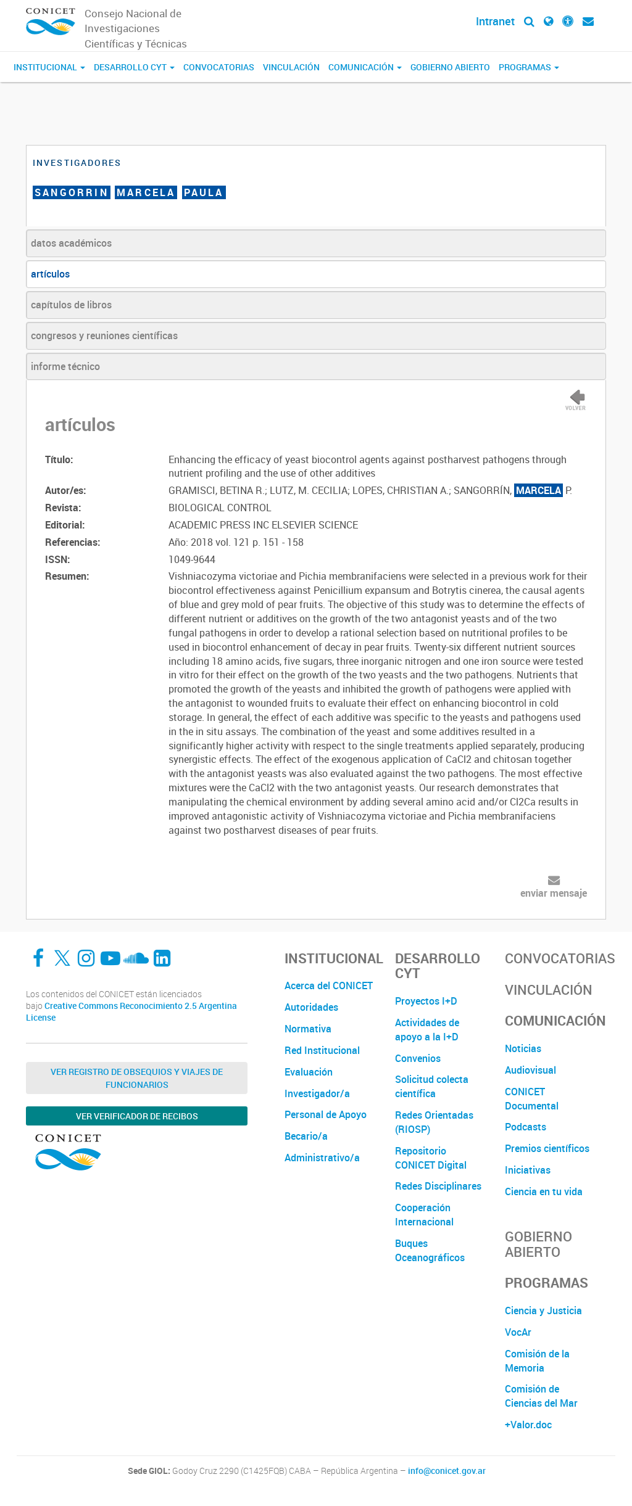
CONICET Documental (532, 1099)
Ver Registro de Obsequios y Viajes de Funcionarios (137, 1078)
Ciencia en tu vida (544, 1191)
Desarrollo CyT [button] (134, 67)
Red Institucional (322, 1050)
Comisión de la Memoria (537, 1361)
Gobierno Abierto (450, 67)
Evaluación (309, 1072)
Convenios (418, 1058)
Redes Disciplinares (438, 1186)
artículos (50, 274)
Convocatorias (218, 67)
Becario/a (306, 1136)
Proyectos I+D (426, 1001)
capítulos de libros (71, 304)
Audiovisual (530, 1070)
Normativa (308, 1028)
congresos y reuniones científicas (104, 335)
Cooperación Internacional (424, 1214)
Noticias (523, 1048)
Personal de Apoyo (326, 1114)
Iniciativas (528, 1170)
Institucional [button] (49, 67)
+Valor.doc (528, 1424)
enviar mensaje (553, 893)
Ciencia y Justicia (543, 1310)
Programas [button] (529, 67)
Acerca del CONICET (329, 985)
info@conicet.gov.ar (447, 1470)
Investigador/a (317, 1093)
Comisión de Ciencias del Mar (541, 1396)
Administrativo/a (322, 1157)
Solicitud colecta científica (431, 1086)
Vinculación (291, 67)
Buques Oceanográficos (430, 1250)
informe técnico (65, 366)
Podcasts (525, 1127)
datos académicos (71, 243)
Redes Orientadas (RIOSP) (434, 1122)
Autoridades (311, 1007)
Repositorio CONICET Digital (431, 1158)
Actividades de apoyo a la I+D (427, 1029)
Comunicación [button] (365, 67)
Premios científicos (547, 1148)
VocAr (518, 1332)
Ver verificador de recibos (137, 1116)
